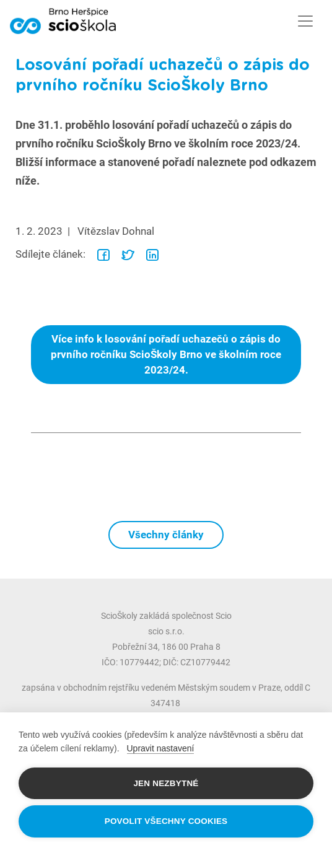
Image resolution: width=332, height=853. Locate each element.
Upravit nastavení (160, 748)
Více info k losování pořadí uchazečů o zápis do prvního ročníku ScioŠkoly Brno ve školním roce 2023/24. (166, 354)
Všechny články (166, 534)
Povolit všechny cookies (166, 821)
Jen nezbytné (165, 783)
